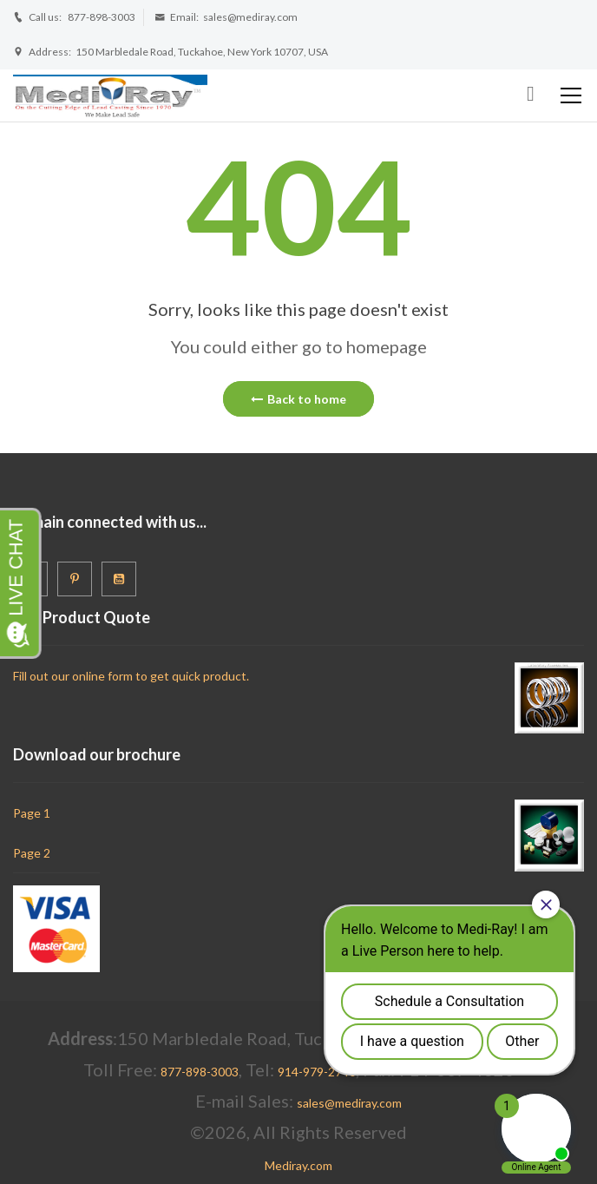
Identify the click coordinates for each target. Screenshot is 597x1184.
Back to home (298, 398)
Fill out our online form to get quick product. (131, 675)
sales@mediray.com (250, 16)
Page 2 (31, 852)
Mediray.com (298, 1165)
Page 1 (31, 813)
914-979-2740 (317, 1071)
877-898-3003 (101, 16)
